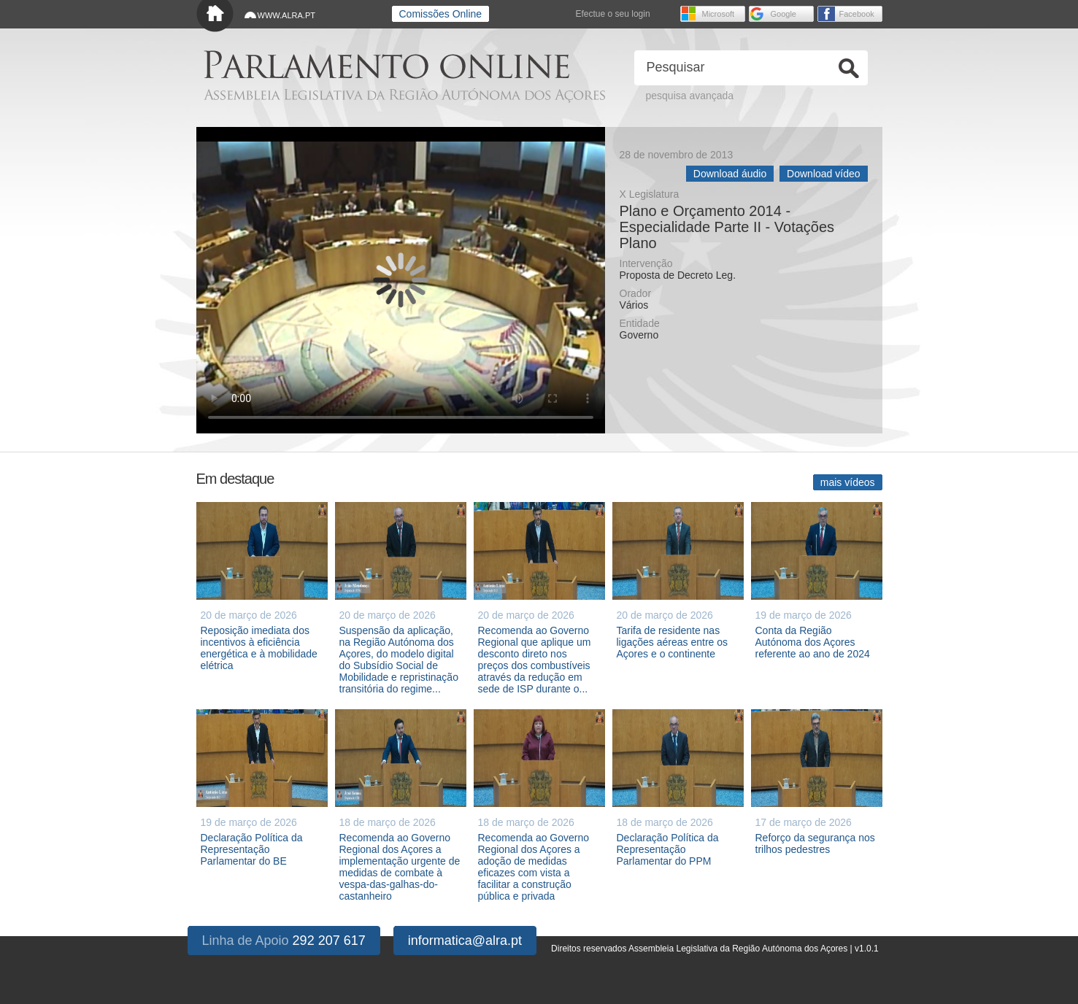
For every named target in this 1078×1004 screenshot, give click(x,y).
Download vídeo (823, 173)
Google (783, 13)
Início (215, 16)
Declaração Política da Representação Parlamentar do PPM (668, 849)
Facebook (856, 13)
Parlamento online (386, 64)
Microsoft (718, 13)
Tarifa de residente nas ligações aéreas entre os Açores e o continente (672, 642)
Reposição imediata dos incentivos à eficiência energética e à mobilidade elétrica (259, 648)
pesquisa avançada (690, 95)
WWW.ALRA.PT (286, 15)
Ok (849, 68)
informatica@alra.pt (465, 940)
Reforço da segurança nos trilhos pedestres (815, 843)
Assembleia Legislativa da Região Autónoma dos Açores (404, 95)
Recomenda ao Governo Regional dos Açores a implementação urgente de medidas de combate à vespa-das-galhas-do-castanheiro (400, 867)
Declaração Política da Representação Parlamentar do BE (252, 849)
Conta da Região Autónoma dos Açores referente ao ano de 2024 (812, 642)
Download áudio (729, 173)
